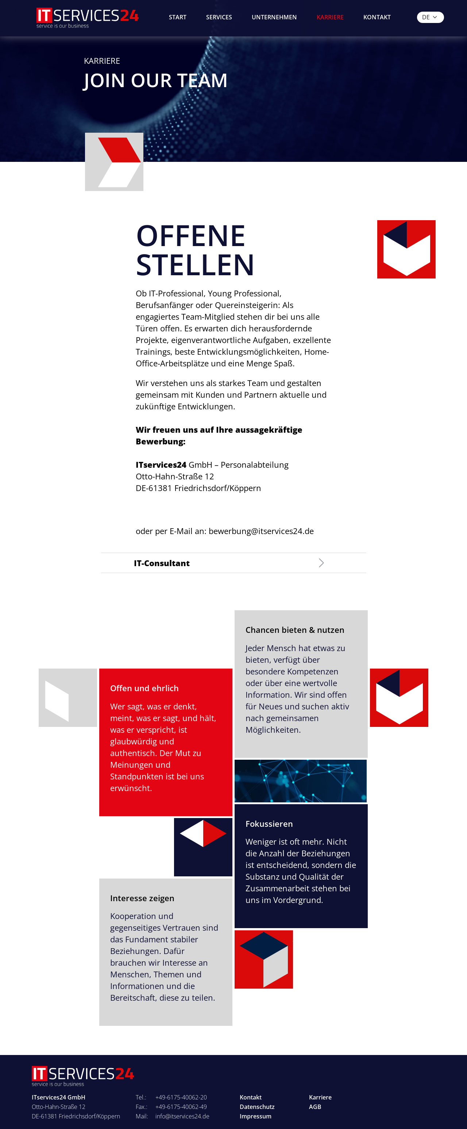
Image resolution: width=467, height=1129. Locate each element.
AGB (315, 1107)
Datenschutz (257, 1107)
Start (177, 17)
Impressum (255, 1116)
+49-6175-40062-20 (181, 1097)
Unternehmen (274, 17)
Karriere (330, 17)
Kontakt (377, 17)
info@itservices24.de (182, 1116)
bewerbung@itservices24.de (261, 530)
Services (219, 17)
